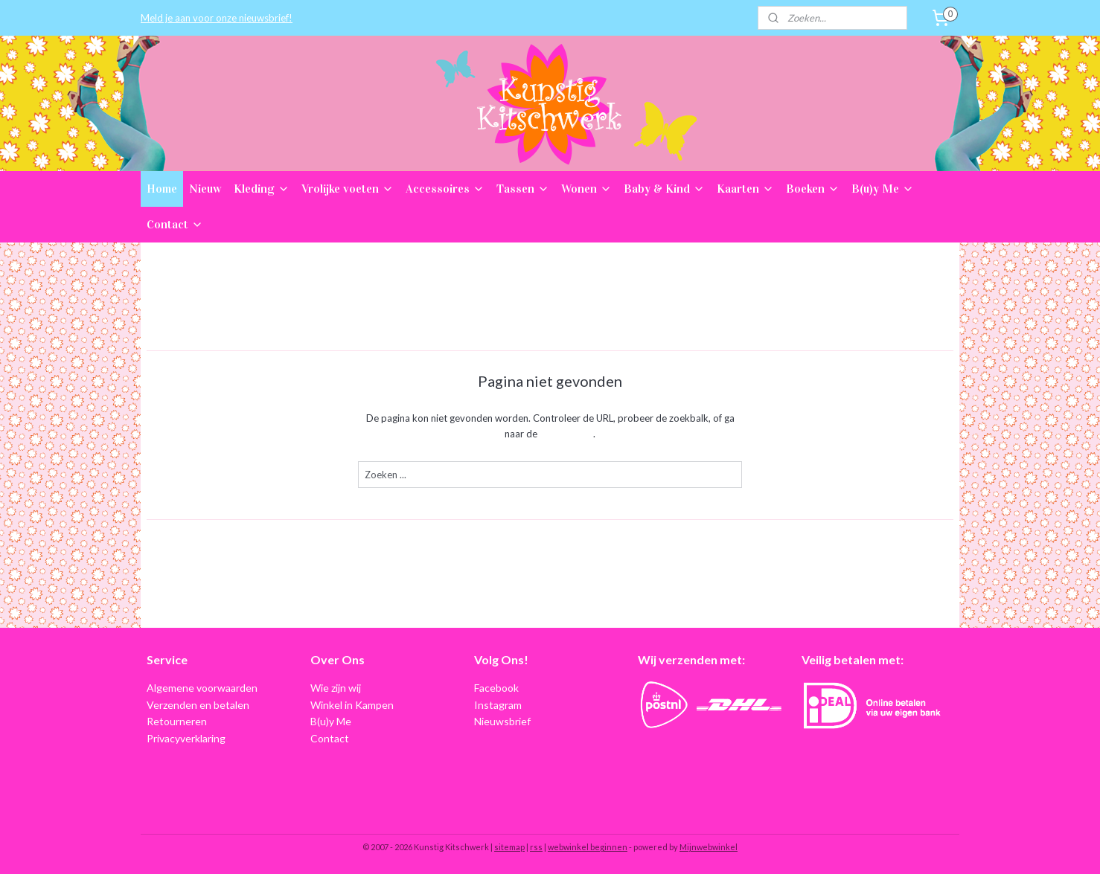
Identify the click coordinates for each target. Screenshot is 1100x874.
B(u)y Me (882, 188)
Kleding (262, 188)
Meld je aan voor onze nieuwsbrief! (216, 18)
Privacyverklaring (186, 738)
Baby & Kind (664, 188)
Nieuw (205, 188)
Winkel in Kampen (352, 704)
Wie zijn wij (335, 687)
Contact (175, 224)
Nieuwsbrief (502, 721)
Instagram (498, 704)
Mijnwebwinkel (708, 847)
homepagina (566, 434)
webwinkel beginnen (587, 847)
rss (536, 847)
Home (162, 188)
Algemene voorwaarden (202, 687)
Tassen (522, 188)
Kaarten (745, 188)
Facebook (496, 687)
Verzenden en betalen (198, 704)
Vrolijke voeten (347, 188)
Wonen (586, 188)
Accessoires (445, 188)
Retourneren (177, 721)
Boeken (813, 188)
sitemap (509, 847)
